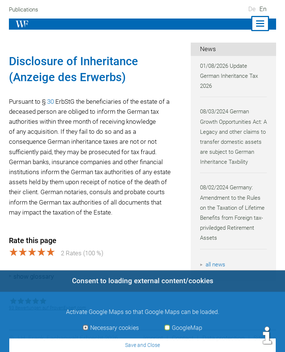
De (252, 9)
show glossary (33, 276)
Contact (180, 338)
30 (51, 101)
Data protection (222, 338)
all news (216, 274)
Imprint (151, 338)
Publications (24, 9)
